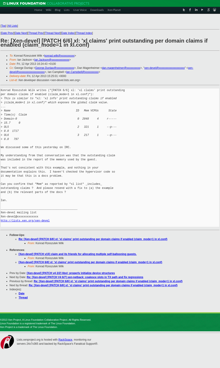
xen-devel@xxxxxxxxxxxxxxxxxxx (164, 68)
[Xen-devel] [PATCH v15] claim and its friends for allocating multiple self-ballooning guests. (78, 254)
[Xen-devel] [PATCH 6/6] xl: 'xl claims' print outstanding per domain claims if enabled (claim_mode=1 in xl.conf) (90, 262)
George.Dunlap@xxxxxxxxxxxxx (54, 68)
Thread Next (52, 33)
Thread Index (84, 33)
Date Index (68, 33)
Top (3, 25)
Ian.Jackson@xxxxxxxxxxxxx (51, 59)
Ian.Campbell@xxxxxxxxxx (82, 72)
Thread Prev (35, 33)
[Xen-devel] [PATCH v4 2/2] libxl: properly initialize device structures (71, 273)
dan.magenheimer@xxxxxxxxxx (121, 68)
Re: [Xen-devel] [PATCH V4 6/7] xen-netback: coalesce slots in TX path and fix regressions (85, 277)
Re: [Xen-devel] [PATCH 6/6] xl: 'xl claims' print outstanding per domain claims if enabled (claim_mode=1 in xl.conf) (93, 239)
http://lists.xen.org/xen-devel (25, 221)
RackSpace (65, 339)
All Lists (12, 25)
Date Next (21, 33)
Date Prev (7, 33)
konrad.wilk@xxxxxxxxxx (59, 55)
